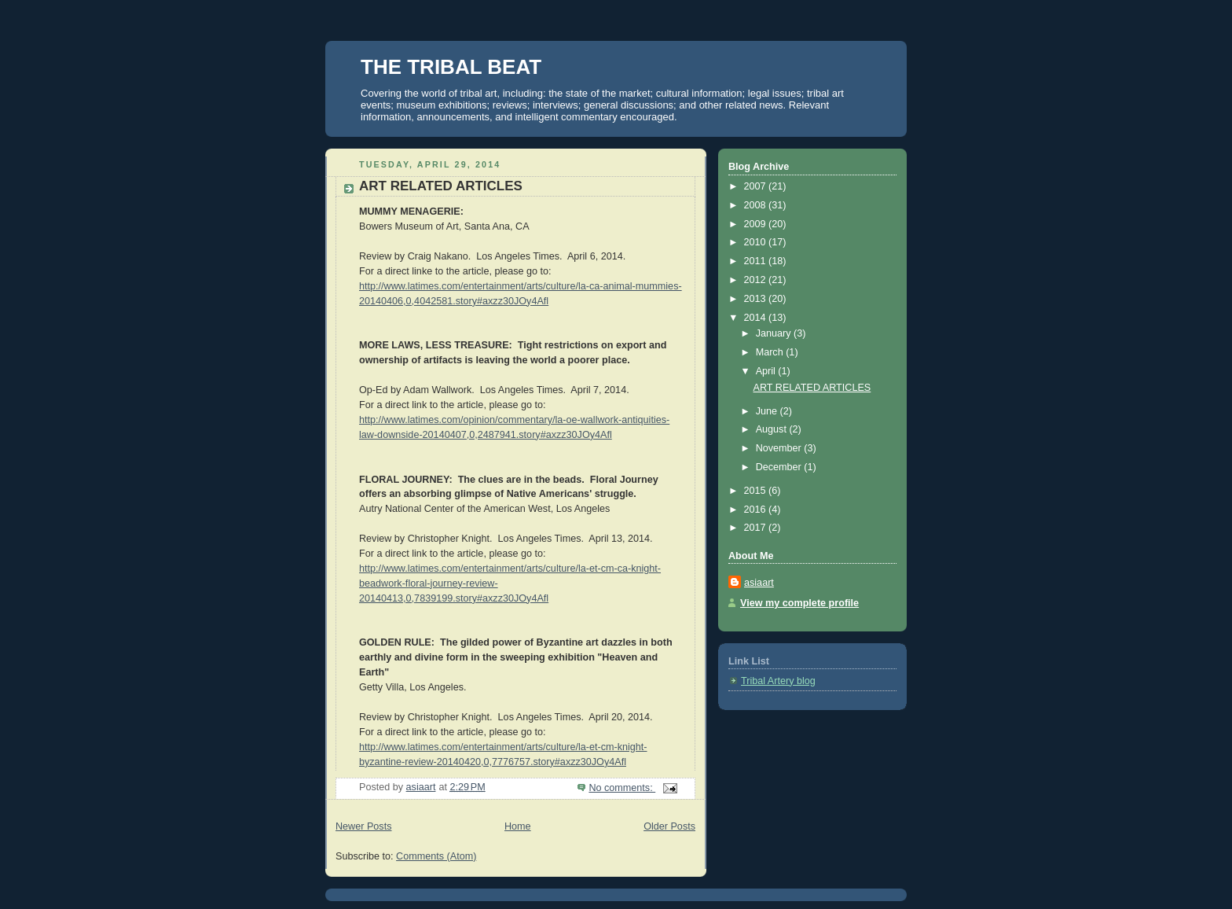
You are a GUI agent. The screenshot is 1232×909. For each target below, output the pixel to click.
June (768, 411)
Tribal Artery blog (778, 680)
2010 (756, 242)
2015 (756, 490)
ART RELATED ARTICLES (440, 185)
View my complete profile (799, 603)
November (780, 448)
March (771, 352)
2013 (756, 298)
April (767, 371)
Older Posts (669, 826)
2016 (756, 509)
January (775, 333)
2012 (756, 279)
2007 (756, 186)
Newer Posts (363, 826)
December (780, 467)
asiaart (759, 582)
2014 (756, 317)
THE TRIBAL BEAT (451, 67)
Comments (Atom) (436, 856)
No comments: (621, 787)
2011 (756, 261)
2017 (756, 527)
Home (517, 826)
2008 (756, 205)
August (773, 429)
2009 (756, 224)
